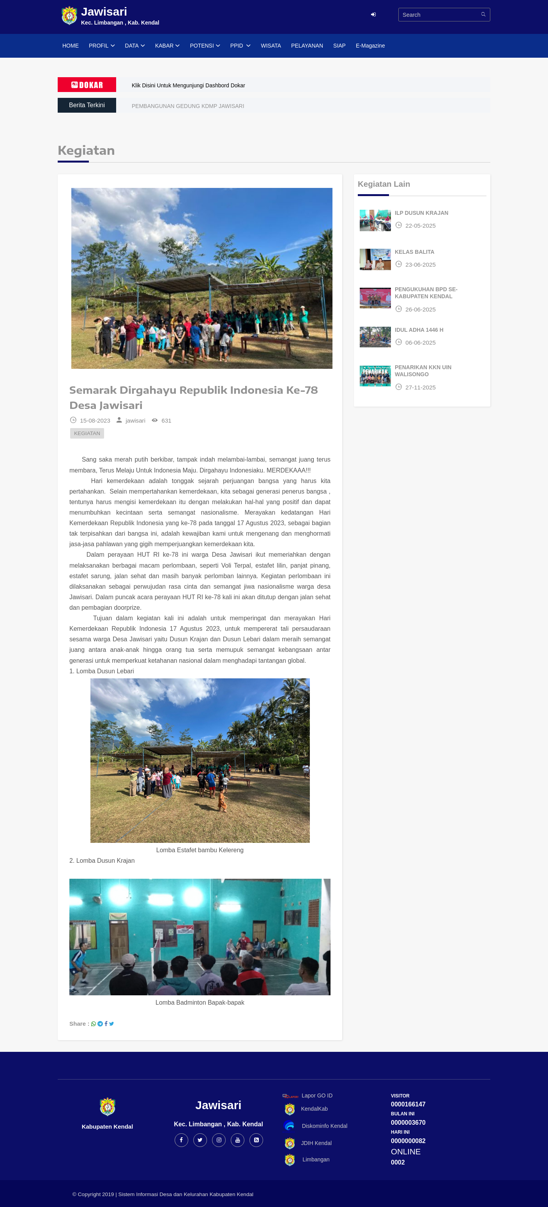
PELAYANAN (307, 45)
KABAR (167, 46)
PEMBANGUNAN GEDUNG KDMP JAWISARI (188, 106)
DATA (135, 46)
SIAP (339, 45)
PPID (240, 46)
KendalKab (304, 1109)
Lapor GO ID (307, 1095)
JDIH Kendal (306, 1143)
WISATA (271, 45)
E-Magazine (370, 45)
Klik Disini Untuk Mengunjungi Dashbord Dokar (188, 85)
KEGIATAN (87, 433)
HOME (70, 45)
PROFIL (102, 46)
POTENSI (205, 46)
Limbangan (305, 1160)
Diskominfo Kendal (314, 1126)
